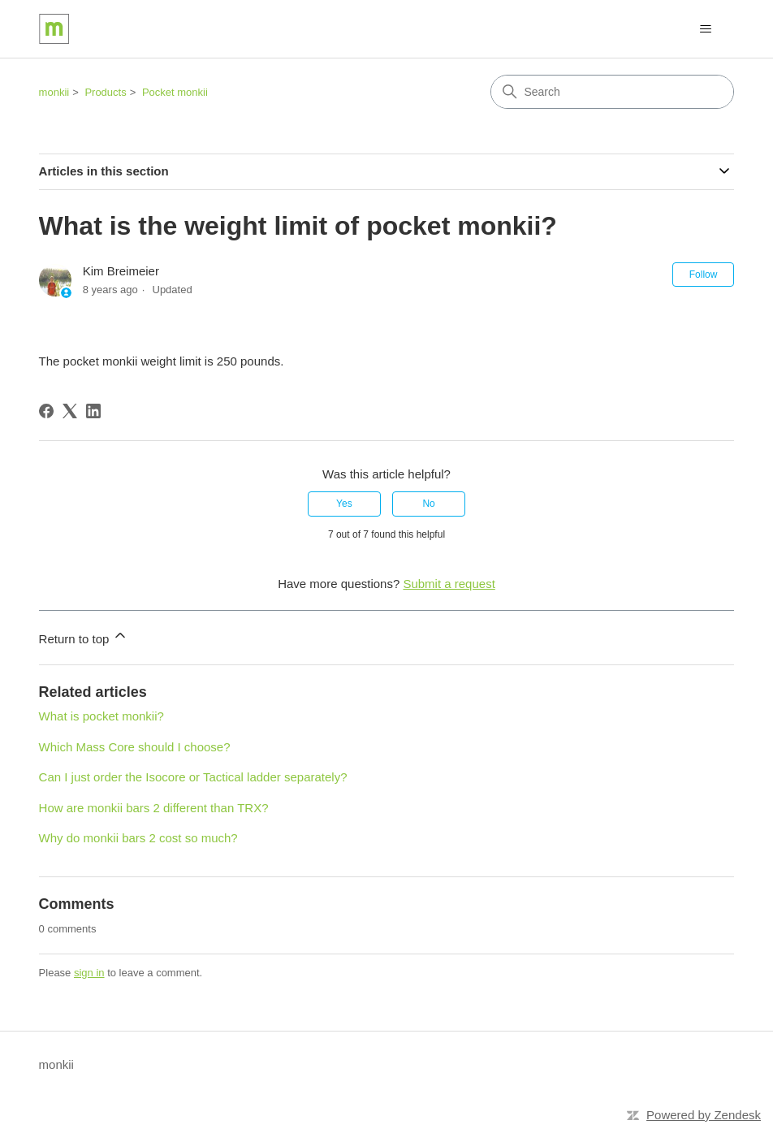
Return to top (84, 636)
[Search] (612, 92)
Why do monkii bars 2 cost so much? (138, 838)
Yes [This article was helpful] (344, 503)
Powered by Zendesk (703, 1115)
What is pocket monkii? (101, 716)
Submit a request (448, 583)
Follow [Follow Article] (703, 274)
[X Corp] (70, 411)
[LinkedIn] (93, 411)
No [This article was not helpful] (428, 503)
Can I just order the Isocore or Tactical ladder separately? (193, 777)
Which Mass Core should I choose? (135, 747)
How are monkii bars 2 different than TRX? (154, 808)
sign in (89, 973)
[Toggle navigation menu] (705, 29)
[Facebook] (46, 411)
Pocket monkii (175, 92)
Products (105, 92)
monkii (54, 92)
